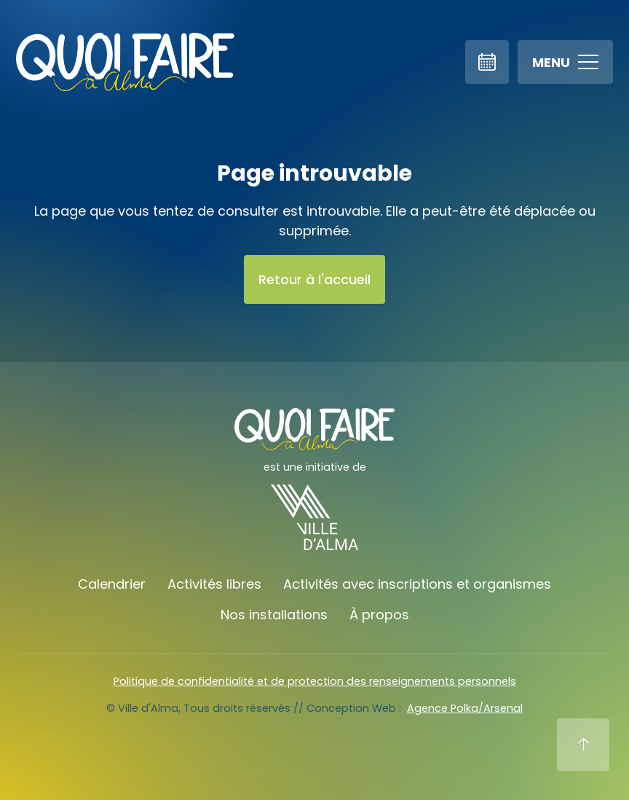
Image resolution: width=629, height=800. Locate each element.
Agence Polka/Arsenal (465, 708)
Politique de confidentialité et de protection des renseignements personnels (315, 681)
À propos (379, 614)
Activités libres (214, 584)
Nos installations (274, 614)
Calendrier (112, 584)
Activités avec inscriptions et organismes (417, 584)
